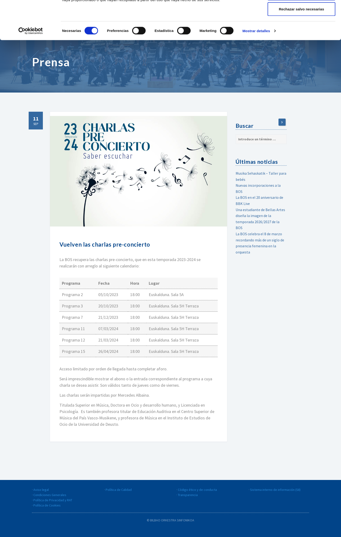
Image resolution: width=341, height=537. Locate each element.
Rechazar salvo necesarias (301, 43)
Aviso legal (41, 490)
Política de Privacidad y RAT (52, 500)
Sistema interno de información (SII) (275, 490)
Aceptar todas (301, 12)
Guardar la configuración (301, 28)
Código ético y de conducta (197, 490)
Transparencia (188, 495)
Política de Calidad (119, 490)
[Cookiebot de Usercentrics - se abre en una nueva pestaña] (30, 65)
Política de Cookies (47, 505)
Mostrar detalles (256, 65)
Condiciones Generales (49, 495)
